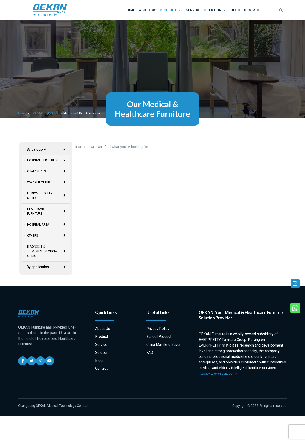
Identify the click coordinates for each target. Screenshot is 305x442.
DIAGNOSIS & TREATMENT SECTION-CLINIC (46, 251)
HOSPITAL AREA (46, 224)
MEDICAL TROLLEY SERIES (46, 195)
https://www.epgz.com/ (218, 373)
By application (46, 267)
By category (46, 149)
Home (130, 10)
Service (193, 10)
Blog (235, 10)
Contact (252, 10)
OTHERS (46, 235)
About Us (148, 10)
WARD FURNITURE (46, 182)
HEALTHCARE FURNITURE (46, 211)
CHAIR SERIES (46, 171)
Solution (215, 10)
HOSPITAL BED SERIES (45, 113)
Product (171, 10)
